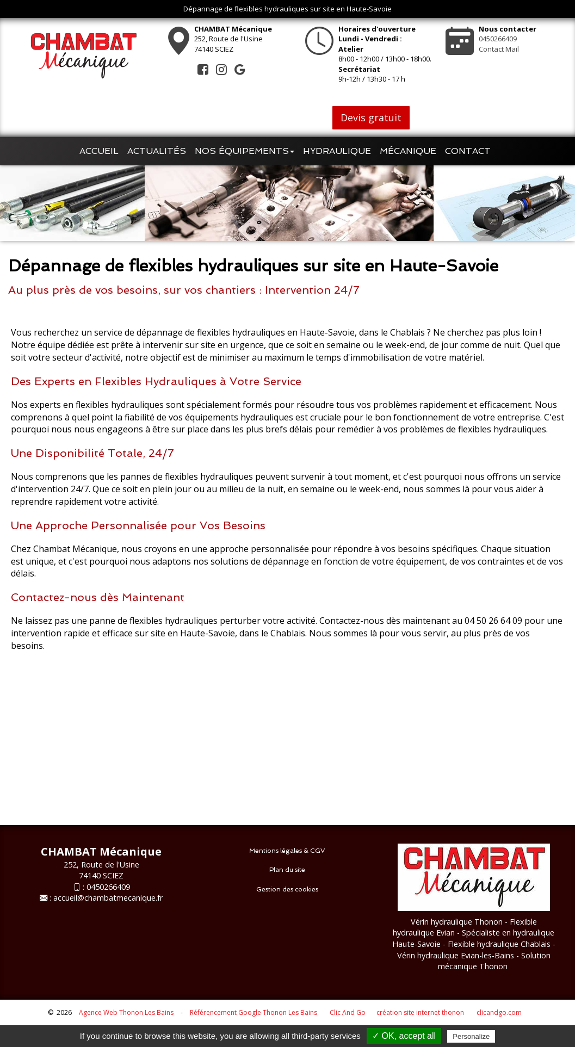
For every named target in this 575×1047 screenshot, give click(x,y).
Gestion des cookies (287, 889)
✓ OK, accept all (404, 1035)
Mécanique (408, 151)
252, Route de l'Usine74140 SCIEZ (233, 39)
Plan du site (287, 869)
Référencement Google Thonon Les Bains (253, 1012)
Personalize (471, 1036)
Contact (468, 151)
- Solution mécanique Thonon (494, 961)
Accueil (99, 151)
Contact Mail (499, 49)
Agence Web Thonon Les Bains (126, 1012)
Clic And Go (348, 1012)
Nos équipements (244, 151)
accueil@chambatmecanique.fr (108, 898)
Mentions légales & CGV (287, 850)
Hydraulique (337, 151)
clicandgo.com (499, 1012)
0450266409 (498, 39)
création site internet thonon (420, 1012)
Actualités (156, 151)
